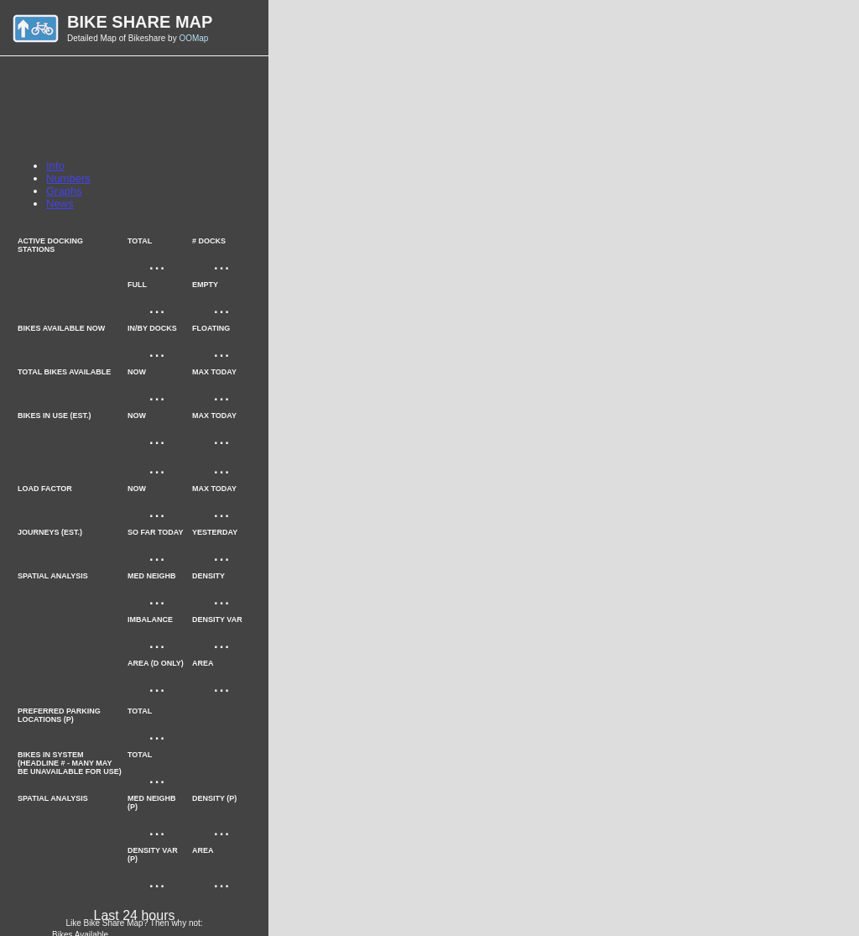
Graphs (64, 191)
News (60, 203)
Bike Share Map (139, 22)
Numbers (68, 178)
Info (55, 165)
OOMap (193, 38)
